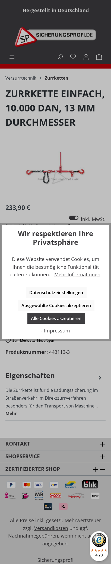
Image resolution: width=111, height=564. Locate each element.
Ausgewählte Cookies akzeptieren (56, 305)
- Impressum (55, 330)
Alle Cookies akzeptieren (56, 318)
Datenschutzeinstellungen (56, 292)
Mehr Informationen (77, 274)
